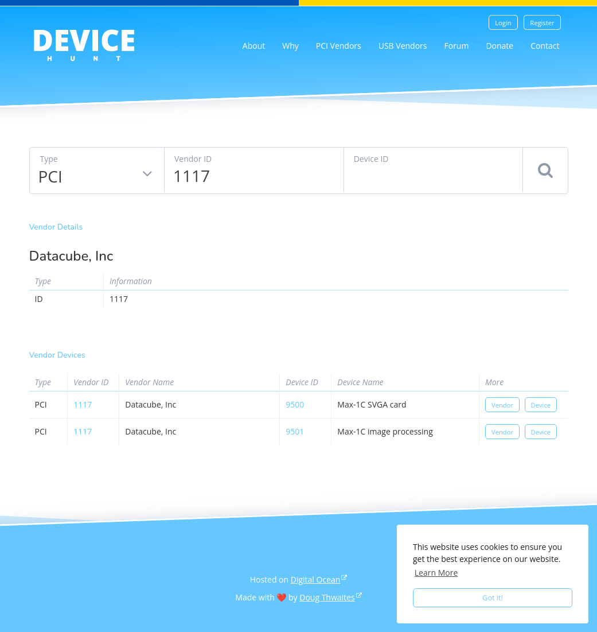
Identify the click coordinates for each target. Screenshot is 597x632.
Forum (456, 45)
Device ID (371, 158)
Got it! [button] (492, 598)
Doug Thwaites (326, 597)
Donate (499, 45)
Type (49, 158)
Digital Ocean (316, 579)
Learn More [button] (436, 572)
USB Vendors (403, 45)
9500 (295, 404)
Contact (544, 45)
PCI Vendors (338, 45)
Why (290, 45)
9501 (295, 431)
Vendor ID (193, 158)
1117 (82, 404)
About (254, 45)
